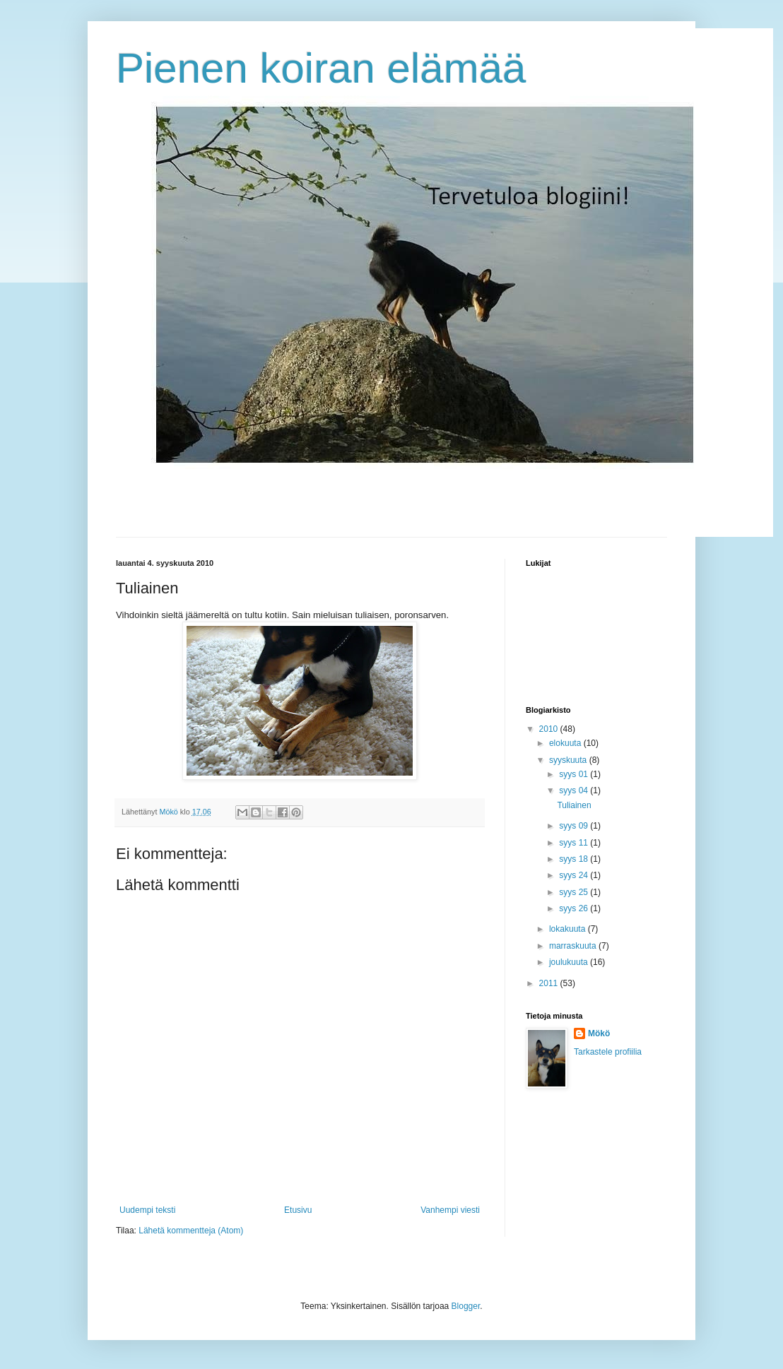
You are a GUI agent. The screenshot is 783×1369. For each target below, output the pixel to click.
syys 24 (574, 875)
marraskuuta (574, 946)
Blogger (466, 1306)
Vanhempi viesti (450, 1210)
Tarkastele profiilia (608, 1052)
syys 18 (574, 859)
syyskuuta (569, 760)
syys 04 (574, 790)
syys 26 (574, 908)
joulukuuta (569, 962)
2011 (549, 983)
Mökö (599, 1033)
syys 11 (574, 843)
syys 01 (574, 774)
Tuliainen (574, 805)
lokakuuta (568, 929)
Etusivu (298, 1210)
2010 (549, 729)
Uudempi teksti (147, 1210)
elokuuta (566, 743)
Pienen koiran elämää (321, 68)
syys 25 (574, 892)
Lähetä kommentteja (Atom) (191, 1230)
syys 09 (574, 826)
